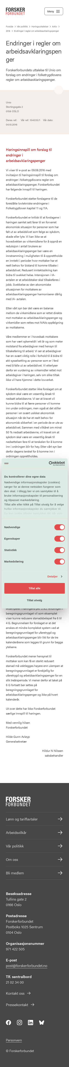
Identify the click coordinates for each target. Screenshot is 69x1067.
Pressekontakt (20, 1004)
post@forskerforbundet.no (26, 965)
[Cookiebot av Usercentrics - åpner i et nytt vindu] (49, 463)
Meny (53, 11)
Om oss (34, 859)
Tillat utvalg (34, 600)
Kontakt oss (18, 993)
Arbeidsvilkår (34, 832)
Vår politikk (34, 846)
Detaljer (52, 576)
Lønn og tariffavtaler (34, 819)
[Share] (58, 90)
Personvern (14, 1040)
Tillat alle (34, 588)
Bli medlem (34, 873)
